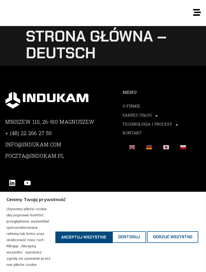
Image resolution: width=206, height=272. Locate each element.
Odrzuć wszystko (111, 221)
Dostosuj (61, 221)
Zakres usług (140, 116)
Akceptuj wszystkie (172, 221)
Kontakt (132, 134)
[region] (103, 216)
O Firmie (131, 107)
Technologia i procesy (151, 125)
